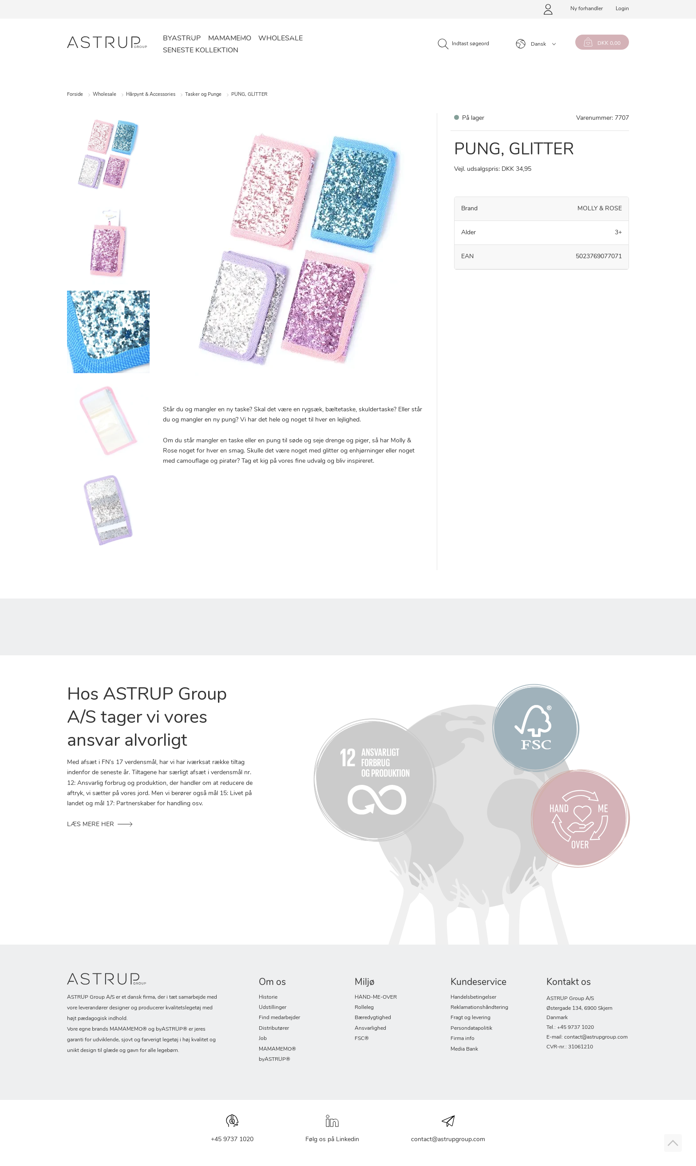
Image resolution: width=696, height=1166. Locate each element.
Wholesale (280, 38)
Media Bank (464, 1049)
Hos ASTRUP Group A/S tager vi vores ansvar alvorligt (147, 718)
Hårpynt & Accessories (150, 94)
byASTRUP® (274, 1059)
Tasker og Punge (203, 94)
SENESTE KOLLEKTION (200, 50)
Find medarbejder (279, 1017)
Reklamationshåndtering (479, 1007)
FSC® (362, 1038)
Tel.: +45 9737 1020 (570, 1027)
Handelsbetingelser (473, 997)
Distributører (274, 1028)
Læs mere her (90, 824)
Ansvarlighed (370, 1028)
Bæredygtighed (373, 1017)
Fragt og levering (470, 1017)
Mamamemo (229, 38)
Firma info (463, 1038)
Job (263, 1038)
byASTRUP (182, 38)
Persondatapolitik (471, 1028)
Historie (268, 997)
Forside (75, 94)
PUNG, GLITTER (249, 94)
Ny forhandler (586, 9)
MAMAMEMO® (277, 1049)
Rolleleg (364, 1007)
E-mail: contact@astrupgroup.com (587, 1037)
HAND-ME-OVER (376, 997)
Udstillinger (272, 1007)
